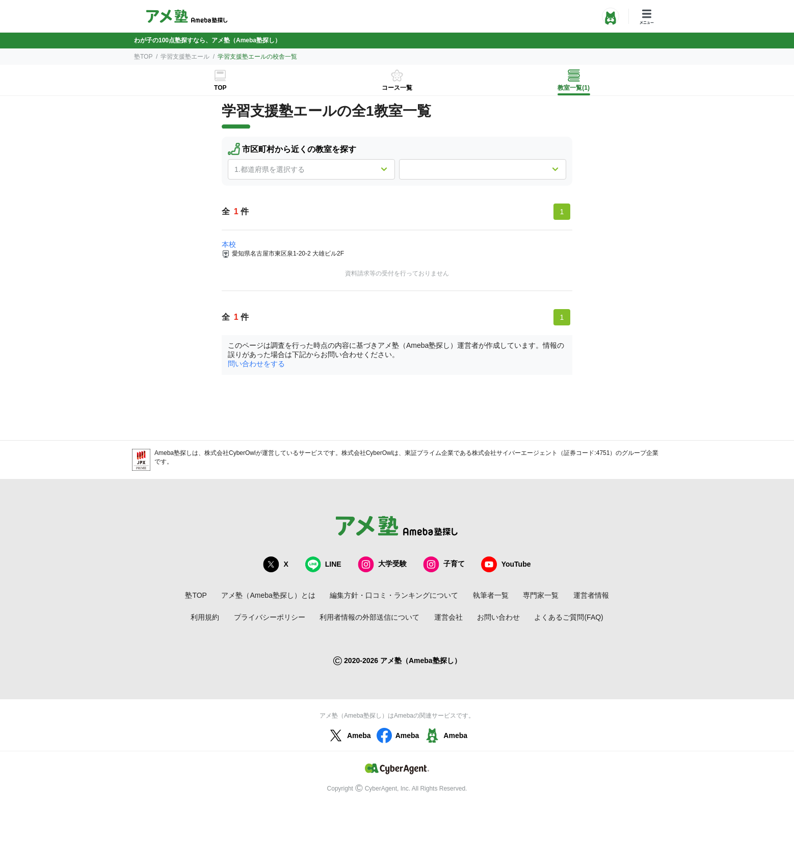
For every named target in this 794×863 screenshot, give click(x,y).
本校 (229, 244)
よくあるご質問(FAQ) (568, 617)
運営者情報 (591, 595)
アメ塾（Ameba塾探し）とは (268, 595)
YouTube (506, 564)
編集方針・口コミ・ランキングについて (394, 595)
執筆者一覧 (491, 595)
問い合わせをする (256, 364)
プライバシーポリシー (269, 617)
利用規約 (205, 617)
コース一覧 (397, 87)
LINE (323, 564)
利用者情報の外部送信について (369, 617)
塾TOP (143, 56)
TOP (220, 87)
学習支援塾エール (185, 56)
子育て (444, 564)
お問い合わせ (498, 617)
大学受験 (382, 564)
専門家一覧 (541, 595)
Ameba (349, 735)
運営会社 (448, 617)
